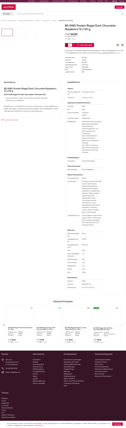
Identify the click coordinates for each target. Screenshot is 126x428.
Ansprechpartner (38, 364)
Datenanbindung (69, 376)
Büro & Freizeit (12, 20)
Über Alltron (37, 360)
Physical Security (7, 408)
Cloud (4, 401)
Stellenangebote (38, 369)
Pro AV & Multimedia (102, 367)
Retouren (67, 371)
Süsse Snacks (46, 20)
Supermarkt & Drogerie (26, 20)
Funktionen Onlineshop (71, 383)
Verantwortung (38, 367)
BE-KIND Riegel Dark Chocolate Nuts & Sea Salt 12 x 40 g (20, 328)
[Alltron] (9, 7)
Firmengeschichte (39, 371)
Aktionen (93, 1)
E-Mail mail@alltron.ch (13, 372)
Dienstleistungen (73, 1)
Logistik (35, 379)
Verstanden (117, 424)
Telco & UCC (99, 364)
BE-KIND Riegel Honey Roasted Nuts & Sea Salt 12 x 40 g (49, 328)
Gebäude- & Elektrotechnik (104, 369)
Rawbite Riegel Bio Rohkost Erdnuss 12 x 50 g (106, 330)
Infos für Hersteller (39, 383)
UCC (3, 412)
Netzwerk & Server (101, 362)
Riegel (55, 20)
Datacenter (5, 403)
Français (121, 1)
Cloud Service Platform (59, 1)
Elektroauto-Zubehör (8, 417)
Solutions (5, 398)
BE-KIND (84, 62)
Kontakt (100, 1)
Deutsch (114, 1)
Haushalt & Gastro (101, 371)
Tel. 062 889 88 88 (11, 368)
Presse (35, 376)
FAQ (106, 1)
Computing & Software (102, 360)
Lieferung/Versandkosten (72, 364)
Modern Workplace (8, 415)
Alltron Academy (69, 379)
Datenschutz (38, 425)
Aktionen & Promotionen (103, 376)
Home (3, 20)
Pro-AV (4, 410)
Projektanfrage (69, 369)
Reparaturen (68, 374)
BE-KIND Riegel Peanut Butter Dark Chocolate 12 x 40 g (76, 328)
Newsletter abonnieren (71, 362)
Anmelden (119, 7)
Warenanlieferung (39, 381)
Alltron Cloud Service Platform (74, 381)
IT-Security (5, 405)
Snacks (37, 20)
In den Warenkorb (84, 45)
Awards (35, 374)
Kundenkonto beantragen (72, 360)
